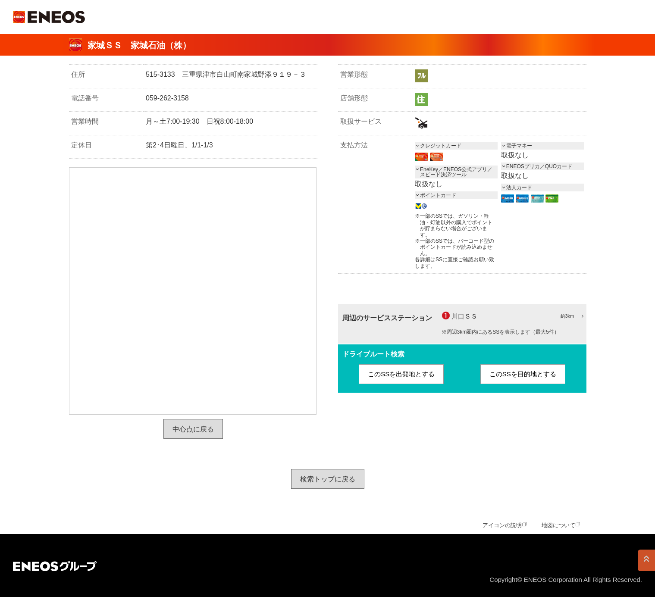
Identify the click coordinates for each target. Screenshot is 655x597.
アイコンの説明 (502, 525)
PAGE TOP (646, 560)
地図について (558, 525)
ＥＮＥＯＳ (49, 17)
